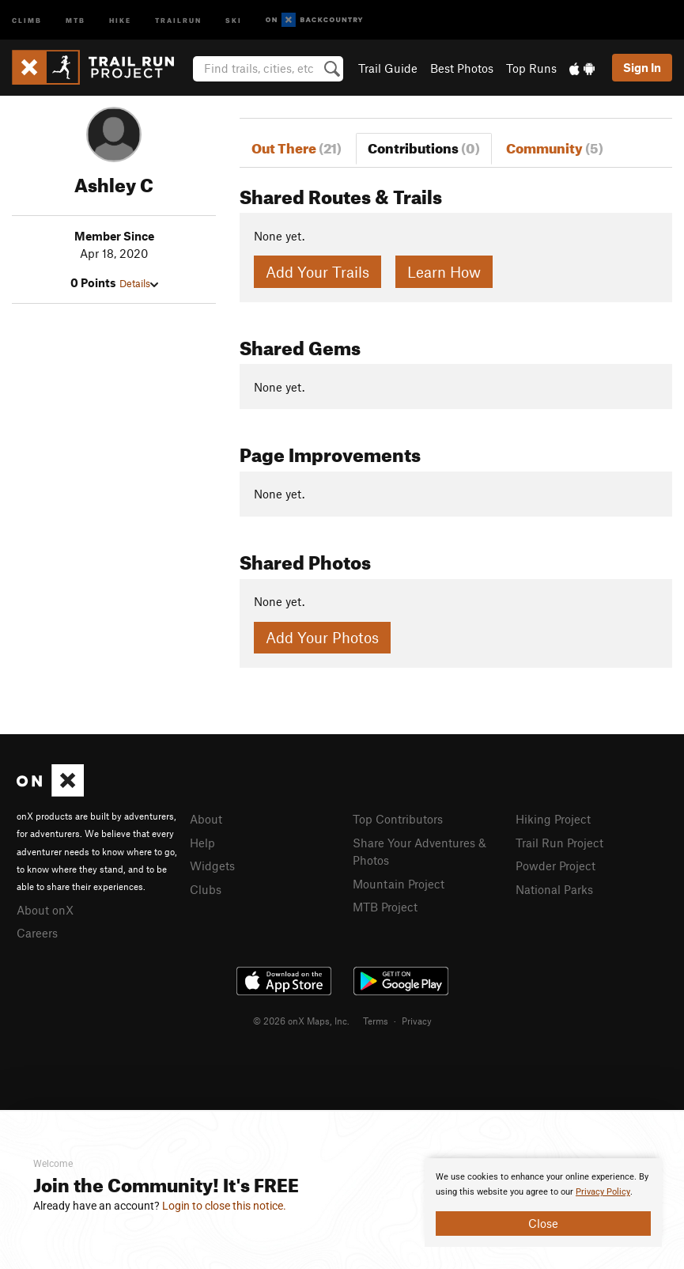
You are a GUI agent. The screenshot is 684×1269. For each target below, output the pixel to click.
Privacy (417, 1020)
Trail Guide (388, 68)
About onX (45, 910)
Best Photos (461, 68)
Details (138, 283)
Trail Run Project (559, 842)
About (206, 819)
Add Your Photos (322, 637)
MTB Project (385, 907)
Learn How (444, 272)
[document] (543, 1202)
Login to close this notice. (224, 1205)
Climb (27, 19)
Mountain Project (398, 884)
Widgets (212, 865)
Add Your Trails (317, 272)
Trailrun (178, 19)
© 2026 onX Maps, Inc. (301, 1020)
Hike (120, 19)
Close (543, 1223)
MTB (75, 19)
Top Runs (531, 68)
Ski (233, 19)
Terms (375, 1020)
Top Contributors (398, 819)
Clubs (205, 889)
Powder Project (555, 865)
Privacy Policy (603, 1192)
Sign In (642, 67)
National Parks (554, 889)
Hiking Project (553, 819)
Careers (37, 933)
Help (202, 842)
